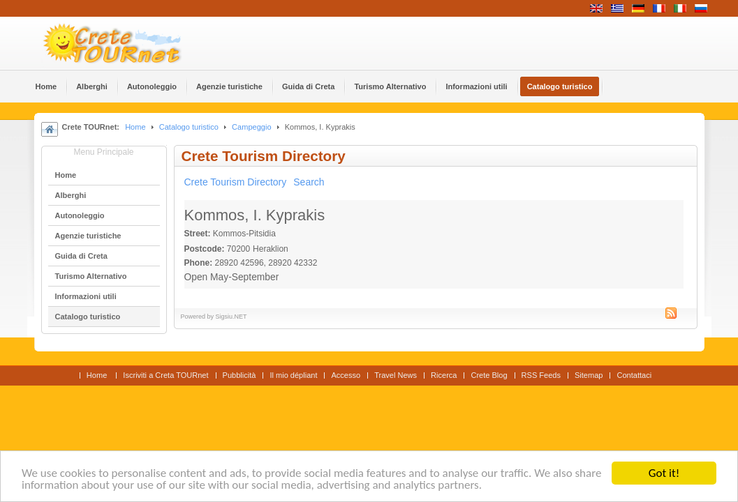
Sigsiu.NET (231, 316)
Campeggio (251, 127)
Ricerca (444, 375)
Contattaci (634, 375)
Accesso (345, 375)
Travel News (395, 375)
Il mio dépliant (293, 375)
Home (135, 127)
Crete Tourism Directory (235, 182)
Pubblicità (239, 375)
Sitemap (589, 375)
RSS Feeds (541, 375)
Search (308, 182)
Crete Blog (489, 375)
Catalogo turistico (189, 127)
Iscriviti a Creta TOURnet (165, 375)
